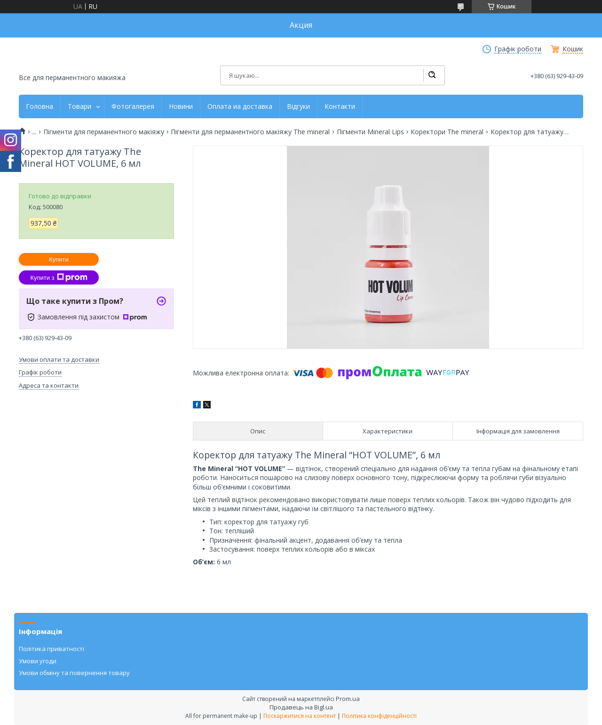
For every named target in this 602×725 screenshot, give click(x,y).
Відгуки (298, 106)
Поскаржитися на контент (299, 716)
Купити (59, 259)
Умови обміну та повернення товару (74, 672)
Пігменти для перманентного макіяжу (103, 132)
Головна (39, 106)
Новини (181, 106)
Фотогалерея (132, 106)
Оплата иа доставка (239, 106)
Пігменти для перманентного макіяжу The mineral (250, 132)
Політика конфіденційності (379, 716)
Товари (79, 106)
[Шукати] (431, 75)
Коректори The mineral (447, 132)
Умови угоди (37, 661)
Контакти (340, 106)
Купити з (58, 277)
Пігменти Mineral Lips (370, 132)
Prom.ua (348, 698)
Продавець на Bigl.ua (301, 707)
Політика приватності (51, 648)
